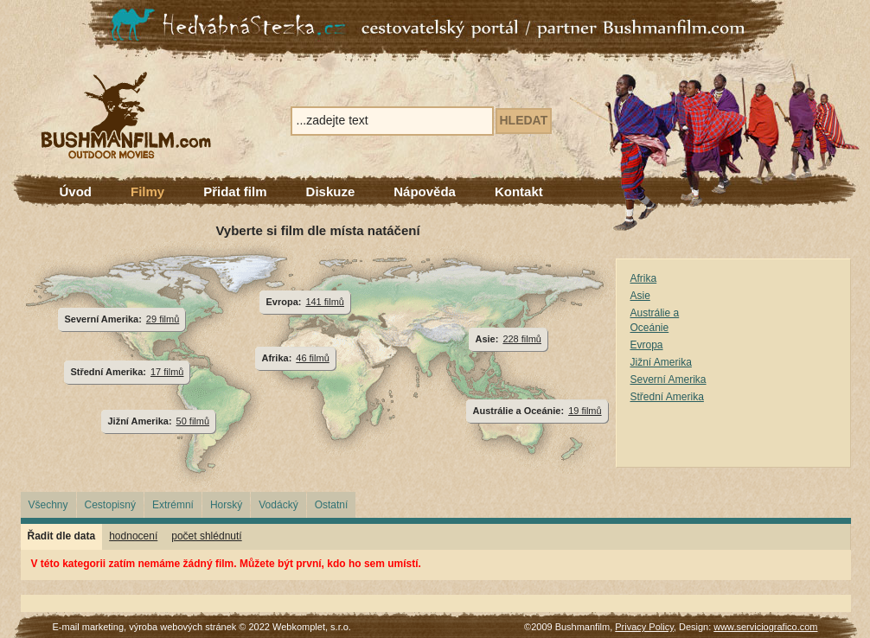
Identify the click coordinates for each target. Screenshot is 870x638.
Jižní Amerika (661, 362)
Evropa (646, 345)
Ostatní (332, 505)
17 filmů (166, 372)
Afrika (643, 278)
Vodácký (278, 505)
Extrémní (173, 505)
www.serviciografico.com (765, 627)
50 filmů (192, 421)
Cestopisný (110, 505)
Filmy (147, 191)
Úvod (76, 191)
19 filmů (584, 410)
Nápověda (424, 191)
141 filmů (324, 302)
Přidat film (234, 191)
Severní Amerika (668, 379)
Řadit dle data (62, 536)
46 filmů (312, 358)
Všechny (48, 505)
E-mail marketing (89, 627)
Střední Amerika (667, 397)
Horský (226, 505)
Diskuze (330, 191)
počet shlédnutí (206, 536)
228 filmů (521, 339)
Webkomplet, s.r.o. (311, 627)
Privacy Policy (644, 627)
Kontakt (519, 191)
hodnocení (133, 536)
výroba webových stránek (182, 627)
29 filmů (162, 319)
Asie (640, 296)
